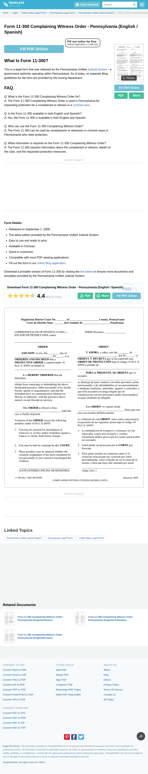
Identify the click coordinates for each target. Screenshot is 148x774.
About (107, 669)
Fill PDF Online (34, 49)
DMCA (107, 679)
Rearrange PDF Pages (68, 689)
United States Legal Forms (91, 538)
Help (106, 674)
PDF (121, 95)
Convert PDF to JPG (14, 713)
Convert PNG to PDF (14, 679)
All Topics (109, 699)
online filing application (51, 263)
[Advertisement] (74, 187)
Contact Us (110, 694)
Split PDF (61, 669)
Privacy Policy (111, 684)
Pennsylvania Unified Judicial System (24, 538)
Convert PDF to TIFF (14, 727)
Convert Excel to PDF (15, 674)
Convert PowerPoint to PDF (18, 694)
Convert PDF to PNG (14, 717)
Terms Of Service (113, 689)
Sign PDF (61, 679)
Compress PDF (64, 684)
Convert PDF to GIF (14, 722)
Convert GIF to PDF (14, 684)
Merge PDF (62, 674)
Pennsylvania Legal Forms (60, 538)
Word (136, 95)
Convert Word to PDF (15, 669)
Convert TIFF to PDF (14, 689)
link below (86, 271)
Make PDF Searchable (68, 694)
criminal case (81, 105)
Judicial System (97, 69)
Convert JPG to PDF (14, 699)
